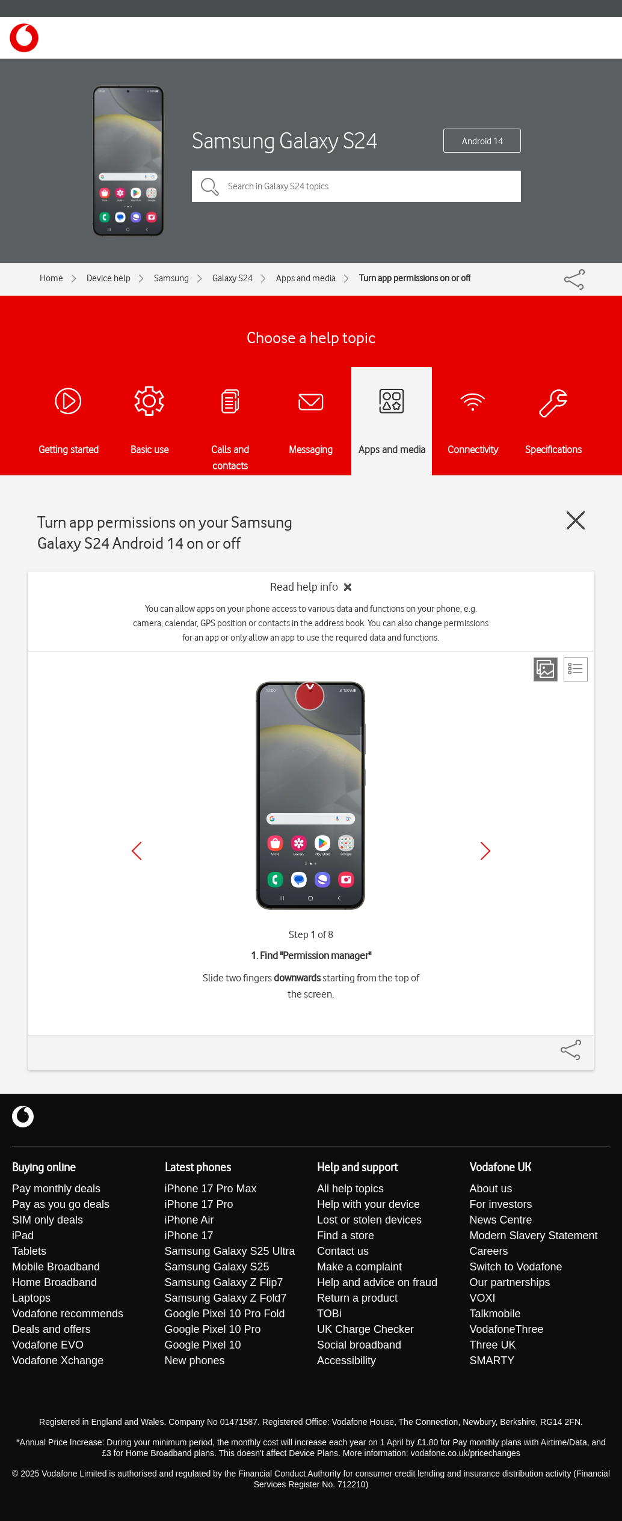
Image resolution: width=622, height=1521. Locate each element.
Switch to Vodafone (516, 1267)
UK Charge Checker (365, 1329)
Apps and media (306, 278)
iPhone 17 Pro (199, 1204)
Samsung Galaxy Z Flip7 (224, 1282)
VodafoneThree (507, 1329)
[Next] (485, 851)
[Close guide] (576, 520)
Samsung (171, 278)
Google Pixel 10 (203, 1345)
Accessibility (346, 1361)
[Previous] (136, 851)
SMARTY (492, 1361)
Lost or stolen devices (369, 1220)
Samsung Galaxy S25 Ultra (230, 1251)
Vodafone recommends (67, 1314)
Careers (489, 1251)
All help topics (350, 1189)
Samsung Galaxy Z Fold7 (226, 1298)
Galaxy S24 (232, 278)
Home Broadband (54, 1282)
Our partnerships (510, 1282)
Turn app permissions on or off (414, 278)
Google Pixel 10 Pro (213, 1329)
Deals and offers (51, 1329)
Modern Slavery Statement (534, 1236)
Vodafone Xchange (57, 1361)
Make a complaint (359, 1267)
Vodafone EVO (48, 1345)
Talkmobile (495, 1314)
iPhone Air (189, 1220)
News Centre (501, 1220)
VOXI (483, 1298)
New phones (195, 1361)
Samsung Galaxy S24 (284, 140)
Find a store (345, 1236)
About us (491, 1189)
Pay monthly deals (56, 1189)
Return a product (357, 1298)
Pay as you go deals (60, 1204)
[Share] (585, 1044)
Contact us (343, 1251)
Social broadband (359, 1345)
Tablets (29, 1251)
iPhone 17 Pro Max (211, 1189)
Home (51, 278)
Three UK (493, 1345)
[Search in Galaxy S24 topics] (356, 186)
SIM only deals (47, 1220)
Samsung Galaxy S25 (217, 1267)
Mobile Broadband (56, 1267)
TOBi (329, 1314)
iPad (23, 1236)
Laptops (31, 1298)
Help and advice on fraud (377, 1282)
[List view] (576, 669)
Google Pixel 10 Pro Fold (225, 1314)
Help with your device (368, 1204)
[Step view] (546, 669)
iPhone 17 (189, 1236)
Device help (109, 278)
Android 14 (482, 141)
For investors (501, 1204)
